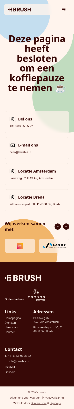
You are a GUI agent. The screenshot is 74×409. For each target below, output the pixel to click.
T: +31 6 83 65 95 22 (18, 355)
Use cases (11, 327)
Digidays (55, 403)
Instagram (11, 366)
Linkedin (10, 372)
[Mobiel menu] (63, 9)
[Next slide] (66, 226)
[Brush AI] (19, 9)
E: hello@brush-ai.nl (17, 361)
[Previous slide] (58, 226)
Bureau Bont (39, 403)
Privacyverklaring (53, 397)
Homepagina (13, 318)
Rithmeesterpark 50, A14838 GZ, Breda (47, 329)
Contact (10, 332)
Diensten (10, 322)
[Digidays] (37, 278)
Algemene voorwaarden (25, 397)
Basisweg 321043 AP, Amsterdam (46, 320)
